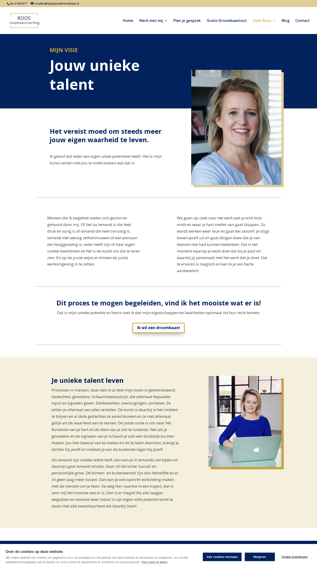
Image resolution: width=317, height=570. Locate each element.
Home (128, 21)
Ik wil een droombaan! (158, 327)
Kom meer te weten (155, 562)
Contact (302, 21)
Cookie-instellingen (295, 557)
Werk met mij (151, 21)
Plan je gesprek (187, 21)
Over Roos (262, 21)
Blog (285, 21)
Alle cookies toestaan (222, 557)
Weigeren (259, 557)
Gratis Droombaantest (227, 21)
